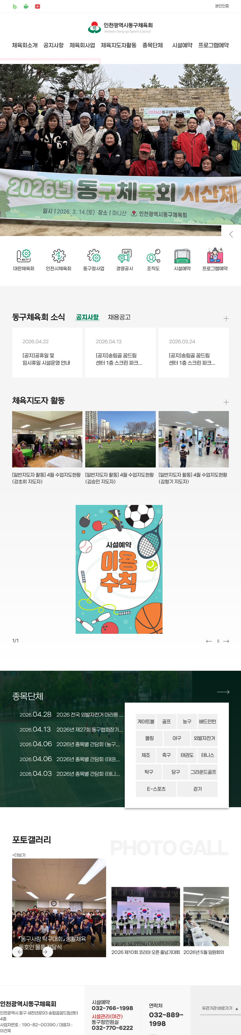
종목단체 (153, 45)
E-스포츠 (156, 789)
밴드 (15, 6)
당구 (176, 772)
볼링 (149, 738)
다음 (226, 641)
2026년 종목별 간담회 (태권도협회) (72, 759)
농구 (187, 721)
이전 (209, 641)
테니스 (207, 755)
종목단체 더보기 (223, 691)
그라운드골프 (203, 772)
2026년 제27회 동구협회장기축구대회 (72, 729)
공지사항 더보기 (226, 318)
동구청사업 (93, 268)
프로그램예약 (213, 45)
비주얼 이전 (231, 234)
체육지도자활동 (119, 45)
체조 (146, 755)
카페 (26, 6)
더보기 (19, 855)
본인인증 (222, 6)
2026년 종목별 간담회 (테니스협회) (72, 773)
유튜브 (37, 6)
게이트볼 (145, 721)
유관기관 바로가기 (217, 1008)
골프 (166, 721)
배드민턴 (207, 721)
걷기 (197, 789)
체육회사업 (82, 45)
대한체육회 (23, 268)
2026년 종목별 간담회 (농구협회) (72, 744)
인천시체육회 (58, 268)
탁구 (149, 772)
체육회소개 (25, 45)
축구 (166, 755)
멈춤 (217, 641)
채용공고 (119, 317)
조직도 (153, 268)
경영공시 (124, 268)
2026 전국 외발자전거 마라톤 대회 (72, 714)
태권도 (187, 755)
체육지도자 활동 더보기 (226, 402)
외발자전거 (204, 738)
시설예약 (182, 45)
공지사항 (53, 45)
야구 (177, 738)
